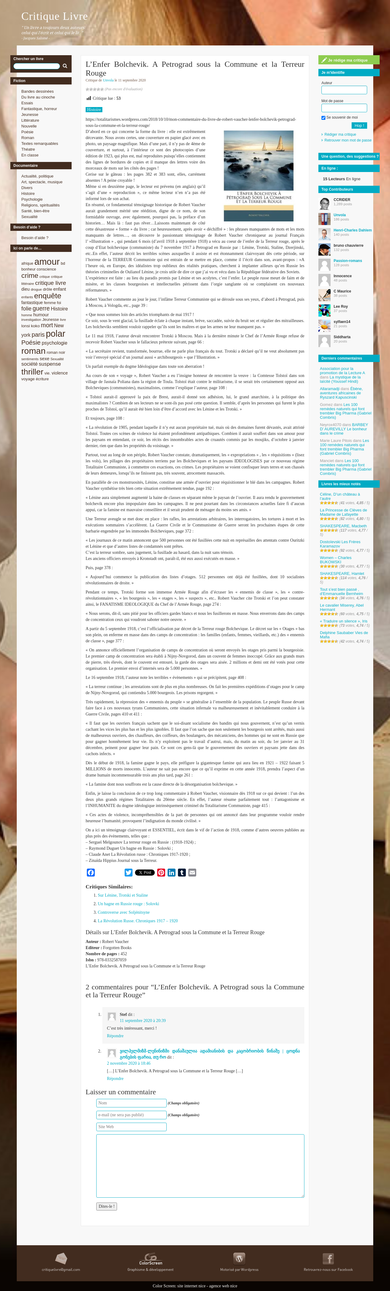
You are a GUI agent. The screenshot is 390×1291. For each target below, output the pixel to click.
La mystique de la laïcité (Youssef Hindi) (340, 379)
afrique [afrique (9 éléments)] (27, 263)
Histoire (28, 193)
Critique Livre (54, 16)
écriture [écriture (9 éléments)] (42, 379)
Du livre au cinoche (38, 97)
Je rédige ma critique (344, 60)
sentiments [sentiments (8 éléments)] (30, 359)
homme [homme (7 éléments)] (26, 315)
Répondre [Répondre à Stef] (115, 1036)
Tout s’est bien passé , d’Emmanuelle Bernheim (341, 591)
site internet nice (191, 1286)
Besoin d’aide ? (34, 237)
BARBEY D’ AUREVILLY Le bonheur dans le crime (344, 429)
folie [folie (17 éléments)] (26, 309)
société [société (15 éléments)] (29, 364)
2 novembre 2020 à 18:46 (129, 1063)
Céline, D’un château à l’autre (340, 496)
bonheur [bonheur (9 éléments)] (28, 269)
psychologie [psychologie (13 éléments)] (54, 343)
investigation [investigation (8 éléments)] (31, 319)
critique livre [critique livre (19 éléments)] (50, 283)
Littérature (30, 120)
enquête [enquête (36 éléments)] (47, 296)
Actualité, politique (37, 176)
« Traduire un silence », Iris (343, 621)
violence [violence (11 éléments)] (60, 373)
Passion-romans (348, 261)
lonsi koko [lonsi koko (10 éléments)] (30, 326)
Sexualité (29, 216)
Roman (27, 137)
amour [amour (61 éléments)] (47, 261)
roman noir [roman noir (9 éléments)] (56, 352)
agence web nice (223, 1286)
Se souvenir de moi (339, 117)
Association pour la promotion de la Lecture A (342, 370)
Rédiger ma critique (340, 134)
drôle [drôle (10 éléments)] (47, 289)
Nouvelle (29, 126)
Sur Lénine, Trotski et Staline (123, 895)
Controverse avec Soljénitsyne (124, 912)
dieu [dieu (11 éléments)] (25, 289)
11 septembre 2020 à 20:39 (143, 1020)
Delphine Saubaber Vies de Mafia (344, 634)
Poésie (27, 132)
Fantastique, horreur (39, 108)
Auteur (326, 83)
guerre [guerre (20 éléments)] (41, 308)
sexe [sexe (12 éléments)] (44, 358)
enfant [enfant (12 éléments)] (59, 289)
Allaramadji (329, 388)
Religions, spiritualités (40, 205)
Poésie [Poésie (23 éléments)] (31, 342)
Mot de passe (332, 101)
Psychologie (32, 199)
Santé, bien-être (35, 211)
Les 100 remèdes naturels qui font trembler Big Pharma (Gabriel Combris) (345, 411)
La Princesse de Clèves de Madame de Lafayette (343, 512)
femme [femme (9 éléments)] (50, 302)
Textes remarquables (39, 143)
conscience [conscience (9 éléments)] (46, 269)
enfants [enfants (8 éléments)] (27, 297)
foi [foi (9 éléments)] (59, 302)
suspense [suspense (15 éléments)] (50, 364)
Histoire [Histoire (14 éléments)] (59, 309)
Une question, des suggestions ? (350, 156)
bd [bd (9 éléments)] (63, 263)
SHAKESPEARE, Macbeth (343, 526)
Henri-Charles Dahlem (353, 230)
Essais (27, 103)
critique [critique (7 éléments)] (44, 276)
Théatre (28, 149)
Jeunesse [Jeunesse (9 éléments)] (50, 319)
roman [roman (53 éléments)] (33, 351)
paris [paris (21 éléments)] (38, 334)
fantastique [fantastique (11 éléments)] (32, 302)
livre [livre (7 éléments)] (63, 319)
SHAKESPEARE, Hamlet (342, 573)
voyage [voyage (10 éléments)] (28, 379)
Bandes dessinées (37, 91)
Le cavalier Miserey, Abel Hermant (342, 607)
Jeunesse (29, 114)
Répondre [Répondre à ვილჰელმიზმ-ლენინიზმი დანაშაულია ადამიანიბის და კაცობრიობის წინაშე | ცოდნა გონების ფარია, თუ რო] (115, 1078)
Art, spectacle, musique (41, 182)
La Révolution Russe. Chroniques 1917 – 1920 (138, 921)
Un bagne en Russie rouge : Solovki (128, 904)
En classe (29, 155)
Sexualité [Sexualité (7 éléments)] (57, 359)
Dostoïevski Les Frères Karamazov (340, 544)
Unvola (108, 80)
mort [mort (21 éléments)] (47, 325)
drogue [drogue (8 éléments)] (36, 289)
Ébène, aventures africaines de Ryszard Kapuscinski (341, 393)
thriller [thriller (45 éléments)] (32, 371)
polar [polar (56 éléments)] (55, 334)
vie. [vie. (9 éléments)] (47, 373)
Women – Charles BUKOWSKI (336, 559)
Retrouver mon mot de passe (348, 140)
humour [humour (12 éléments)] (41, 314)
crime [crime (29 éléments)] (29, 275)
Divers (27, 187)
